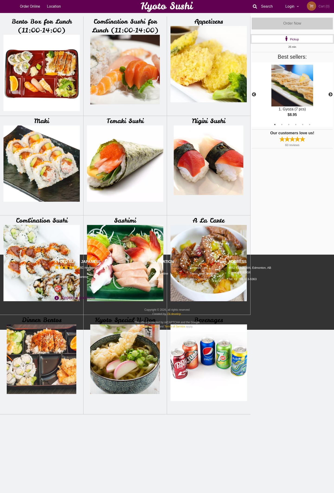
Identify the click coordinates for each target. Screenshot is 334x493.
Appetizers (208, 21)
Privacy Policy (199, 442)
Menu (155, 431)
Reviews (195, 431)
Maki (41, 121)
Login (289, 6)
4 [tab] (295, 124)
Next (330, 94)
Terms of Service (174, 489)
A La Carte (209, 220)
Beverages (208, 320)
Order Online (30, 6)
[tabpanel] (292, 95)
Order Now (292, 23)
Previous (254, 94)
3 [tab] (288, 124)
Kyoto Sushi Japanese (78, 425)
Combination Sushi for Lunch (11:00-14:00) (125, 26)
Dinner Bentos (42, 320)
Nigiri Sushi (208, 121)
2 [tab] (281, 124)
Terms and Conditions (204, 437)
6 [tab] (309, 124)
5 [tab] (302, 124)
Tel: (242, 442)
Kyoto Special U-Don (125, 320)
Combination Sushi (41, 220)
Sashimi (125, 220)
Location (54, 6)
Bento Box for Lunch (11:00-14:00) (42, 26)
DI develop (174, 477)
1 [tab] (275, 124)
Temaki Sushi (125, 121)
